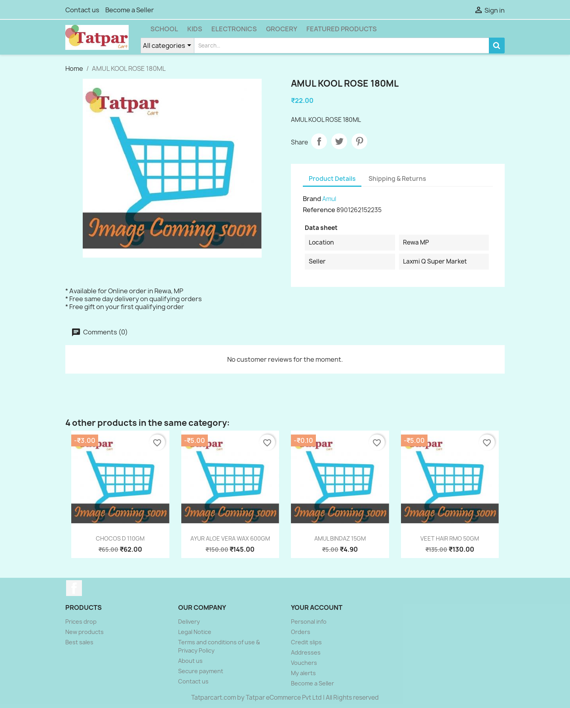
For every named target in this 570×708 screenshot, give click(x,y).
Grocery (281, 29)
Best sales (79, 642)
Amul (329, 199)
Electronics (234, 29)
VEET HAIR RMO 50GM (449, 538)
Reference (319, 210)
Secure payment (200, 671)
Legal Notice (194, 632)
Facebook (74, 588)
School (164, 29)
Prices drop (81, 621)
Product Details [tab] (332, 179)
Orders (300, 632)
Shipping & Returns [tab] (397, 179)
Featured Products (341, 29)
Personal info (309, 621)
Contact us (82, 10)
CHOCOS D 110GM (120, 538)
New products (84, 632)
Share (319, 141)
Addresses (306, 652)
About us (190, 660)
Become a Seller (129, 10)
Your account (316, 607)
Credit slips (306, 642)
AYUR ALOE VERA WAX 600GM (230, 538)
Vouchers (304, 662)
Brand (312, 199)
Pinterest (359, 141)
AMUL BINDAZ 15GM (340, 538)
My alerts (303, 673)
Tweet (339, 141)
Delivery (189, 621)
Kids (194, 29)
